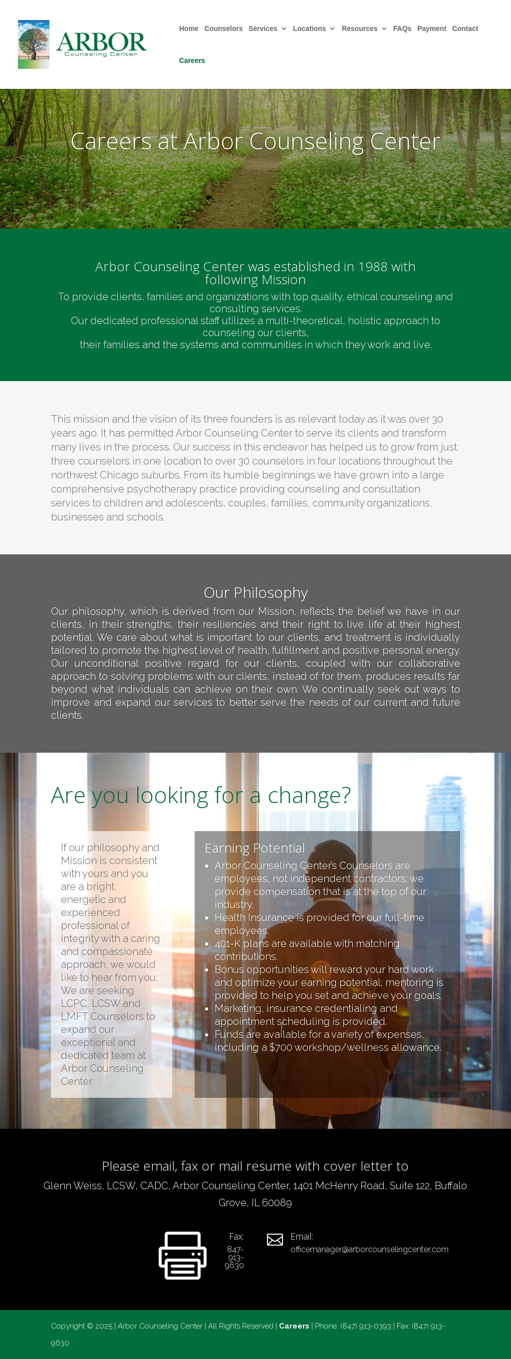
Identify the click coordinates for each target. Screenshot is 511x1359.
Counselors (223, 28)
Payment (431, 28)
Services (263, 28)
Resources (360, 28)
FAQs (402, 28)
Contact (465, 28)
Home (189, 28)
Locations (309, 28)
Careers (192, 60)
